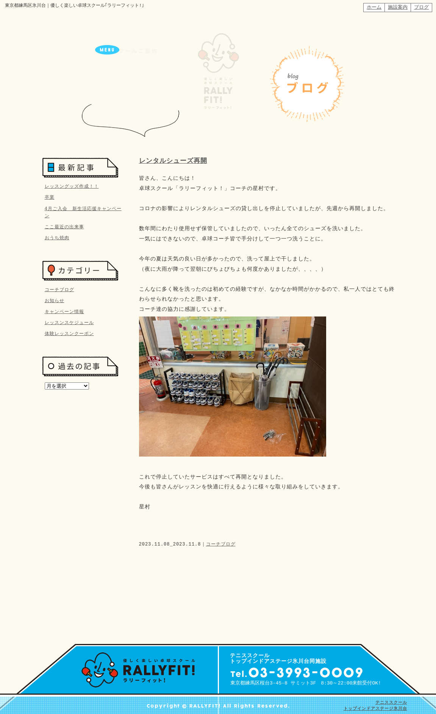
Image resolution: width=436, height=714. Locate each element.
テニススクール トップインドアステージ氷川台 (375, 705)
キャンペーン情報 (64, 310)
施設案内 (398, 7)
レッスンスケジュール (69, 321)
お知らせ (54, 299)
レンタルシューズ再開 (173, 161)
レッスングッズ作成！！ (72, 186)
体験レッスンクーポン (69, 332)
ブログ (421, 7)
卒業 (50, 197)
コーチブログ (221, 544)
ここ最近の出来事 (64, 226)
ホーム (374, 7)
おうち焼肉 (57, 237)
